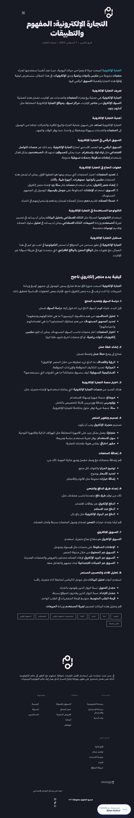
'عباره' (93, 616)
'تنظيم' (116, 616)
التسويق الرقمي (26, 616)
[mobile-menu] (19, 13)
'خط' (105, 616)
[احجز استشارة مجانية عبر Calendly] (114, 809)
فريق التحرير (86, 43)
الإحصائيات (42, 616)
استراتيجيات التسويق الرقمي (63, 616)
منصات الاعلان (49, 43)
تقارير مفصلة (114, 623)
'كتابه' (82, 616)
